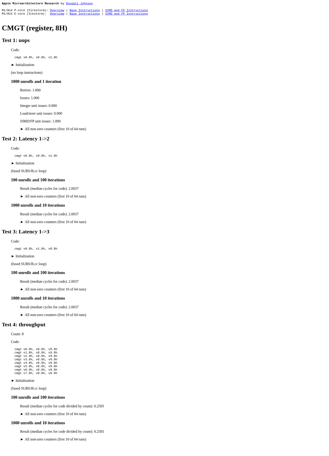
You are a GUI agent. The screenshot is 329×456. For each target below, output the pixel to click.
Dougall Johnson (79, 4)
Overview (57, 12)
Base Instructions (84, 12)
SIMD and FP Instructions (126, 12)
